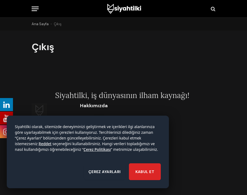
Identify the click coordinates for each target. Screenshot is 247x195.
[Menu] (35, 9)
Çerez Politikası (97, 150)
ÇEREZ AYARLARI (104, 172)
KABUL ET (144, 172)
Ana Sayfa (40, 24)
